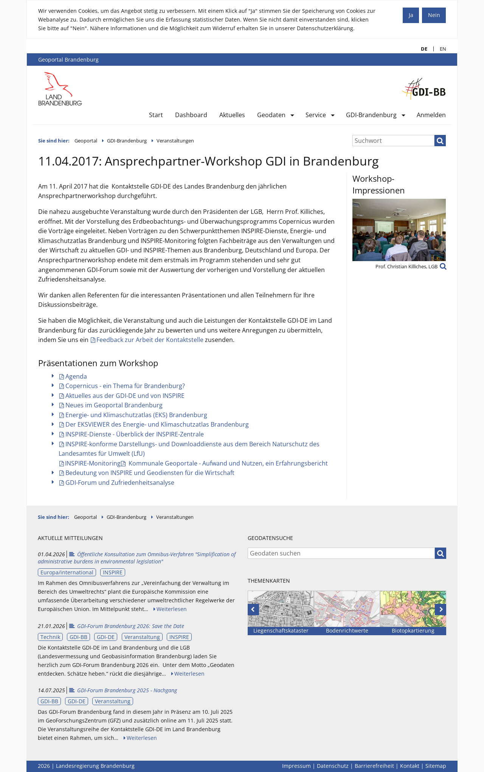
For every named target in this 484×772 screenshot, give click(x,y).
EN (440, 48)
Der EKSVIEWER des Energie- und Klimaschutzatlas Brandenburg (157, 424)
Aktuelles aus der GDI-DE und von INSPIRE (125, 395)
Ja (411, 15)
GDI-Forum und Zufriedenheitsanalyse (119, 482)
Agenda (76, 376)
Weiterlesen (172, 609)
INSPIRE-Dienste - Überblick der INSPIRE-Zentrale (134, 434)
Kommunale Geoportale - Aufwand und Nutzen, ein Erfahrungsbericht (227, 463)
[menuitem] (156, 116)
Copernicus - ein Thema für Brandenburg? (125, 386)
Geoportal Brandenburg (68, 59)
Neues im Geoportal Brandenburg (114, 405)
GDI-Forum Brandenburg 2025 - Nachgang (122, 690)
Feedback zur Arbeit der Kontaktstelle (149, 340)
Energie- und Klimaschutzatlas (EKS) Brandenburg (136, 415)
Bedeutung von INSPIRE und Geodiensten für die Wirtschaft (149, 473)
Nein (434, 15)
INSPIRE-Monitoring (93, 463)
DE (421, 48)
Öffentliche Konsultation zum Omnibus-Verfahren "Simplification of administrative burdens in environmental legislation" (137, 558)
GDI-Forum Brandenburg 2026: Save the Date (126, 626)
